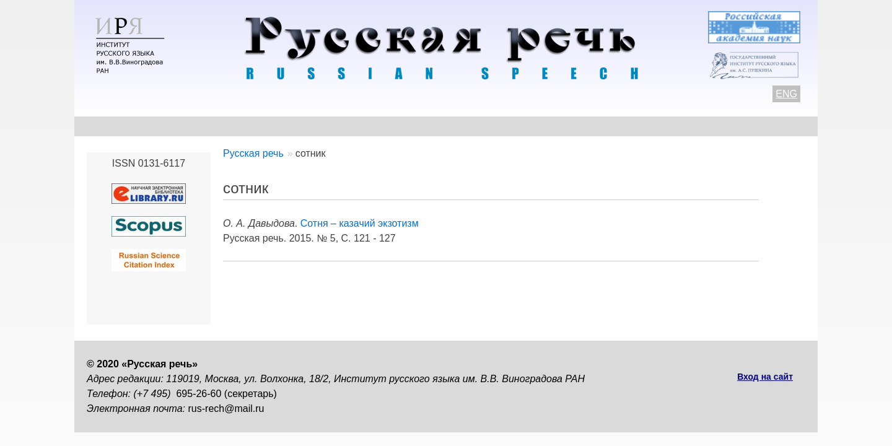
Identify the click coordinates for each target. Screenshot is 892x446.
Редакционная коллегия (564, 126)
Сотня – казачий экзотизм (359, 223)
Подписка (672, 126)
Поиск (735, 126)
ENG (786, 94)
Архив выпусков (440, 126)
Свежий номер (338, 126)
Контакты (187, 126)
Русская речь (253, 153)
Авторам (256, 126)
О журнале (113, 126)
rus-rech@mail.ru (226, 408)
